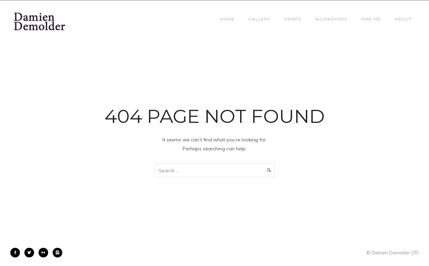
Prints (292, 19)
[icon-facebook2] (16, 252)
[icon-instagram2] (57, 252)
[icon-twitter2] (30, 252)
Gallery (259, 19)
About (403, 19)
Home (227, 19)
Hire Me (371, 19)
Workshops (331, 19)
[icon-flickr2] (45, 252)
